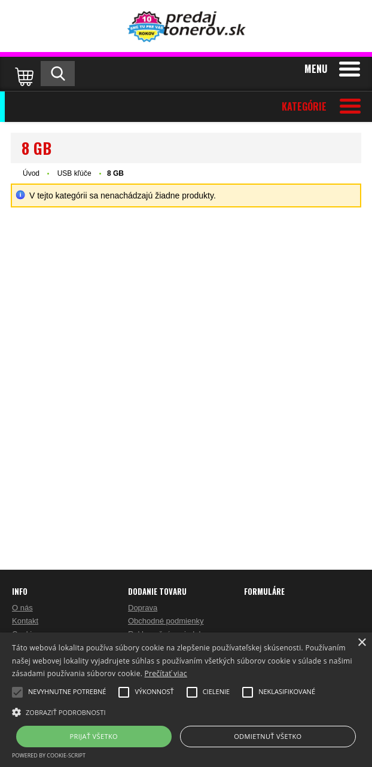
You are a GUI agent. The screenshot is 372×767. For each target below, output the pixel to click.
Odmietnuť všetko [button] (267, 736)
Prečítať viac (166, 673)
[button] (186, 711)
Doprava (142, 607)
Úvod (31, 173)
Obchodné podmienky (165, 620)
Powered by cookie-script (49, 755)
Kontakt (25, 620)
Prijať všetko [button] (94, 736)
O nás (22, 607)
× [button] (361, 642)
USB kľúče (75, 173)
